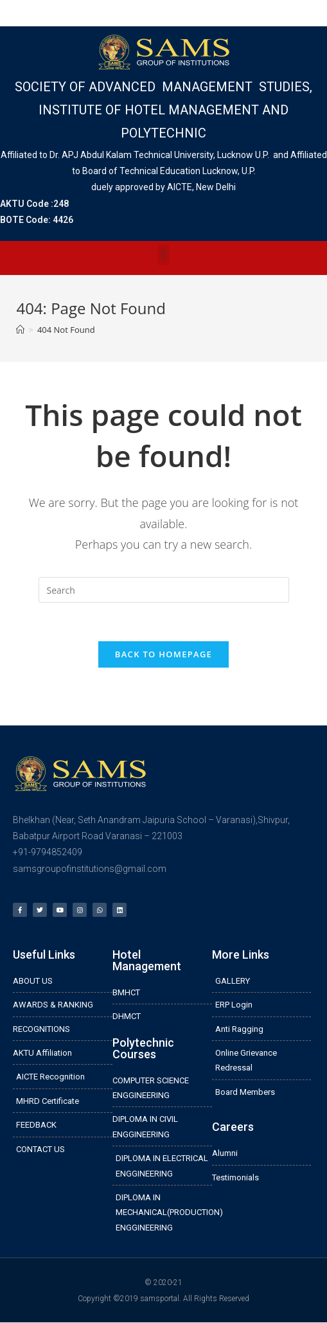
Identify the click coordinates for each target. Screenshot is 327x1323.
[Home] (20, 329)
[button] (163, 254)
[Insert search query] (164, 590)
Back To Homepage (163, 654)
